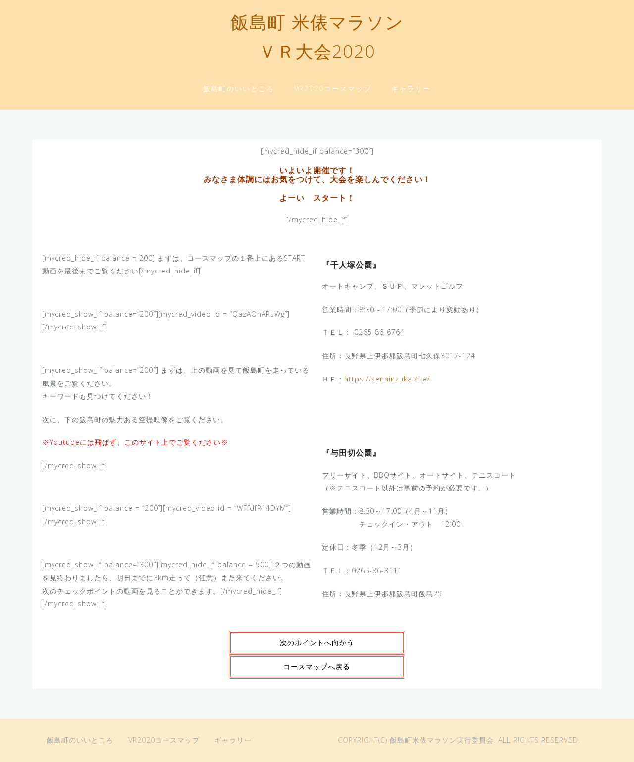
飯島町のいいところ (238, 88)
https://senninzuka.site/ (387, 378)
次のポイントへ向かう (317, 642)
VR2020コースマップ (332, 88)
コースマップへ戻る (316, 666)
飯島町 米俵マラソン (317, 24)
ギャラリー (411, 88)
